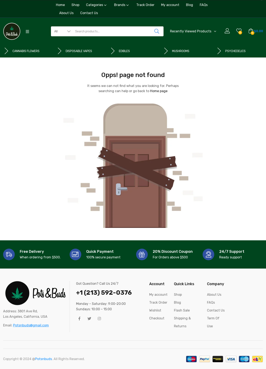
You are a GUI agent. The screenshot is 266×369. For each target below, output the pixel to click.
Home (60, 5)
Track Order (145, 5)
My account (170, 5)
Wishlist (155, 310)
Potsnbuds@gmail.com (31, 325)
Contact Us (89, 13)
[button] (255, 31)
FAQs (204, 5)
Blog (189, 5)
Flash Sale (182, 310)
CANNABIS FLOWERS (25, 51)
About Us (66, 13)
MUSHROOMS (180, 51)
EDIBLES (124, 51)
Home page (158, 91)
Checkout (156, 318)
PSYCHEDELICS (235, 51)
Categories (96, 5)
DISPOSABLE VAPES (79, 51)
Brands (122, 5)
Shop (75, 5)
